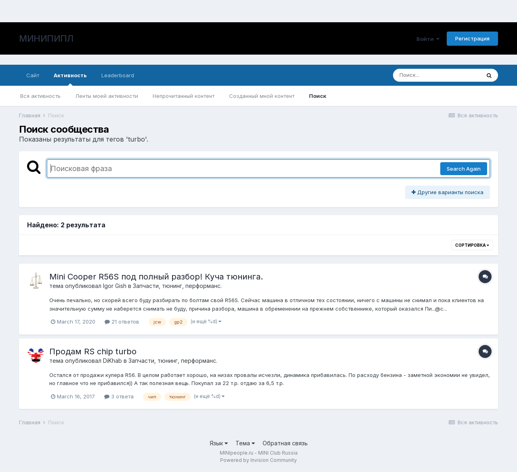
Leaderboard (117, 75)
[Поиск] (436, 75)
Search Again (464, 168)
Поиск (317, 96)
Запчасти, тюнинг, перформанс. (177, 285)
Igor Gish (114, 285)
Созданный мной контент (261, 96)
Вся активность (40, 96)
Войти (427, 39)
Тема (245, 443)
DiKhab (112, 360)
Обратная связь (285, 443)
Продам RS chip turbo (93, 351)
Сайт (32, 75)
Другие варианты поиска (447, 192)
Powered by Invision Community (258, 460)
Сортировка (472, 245)
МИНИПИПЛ (46, 38)
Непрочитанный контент (183, 96)
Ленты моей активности (106, 96)
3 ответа (119, 396)
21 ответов (122, 321)
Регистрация (472, 38)
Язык (219, 443)
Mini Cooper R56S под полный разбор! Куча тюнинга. (156, 277)
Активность (70, 79)
